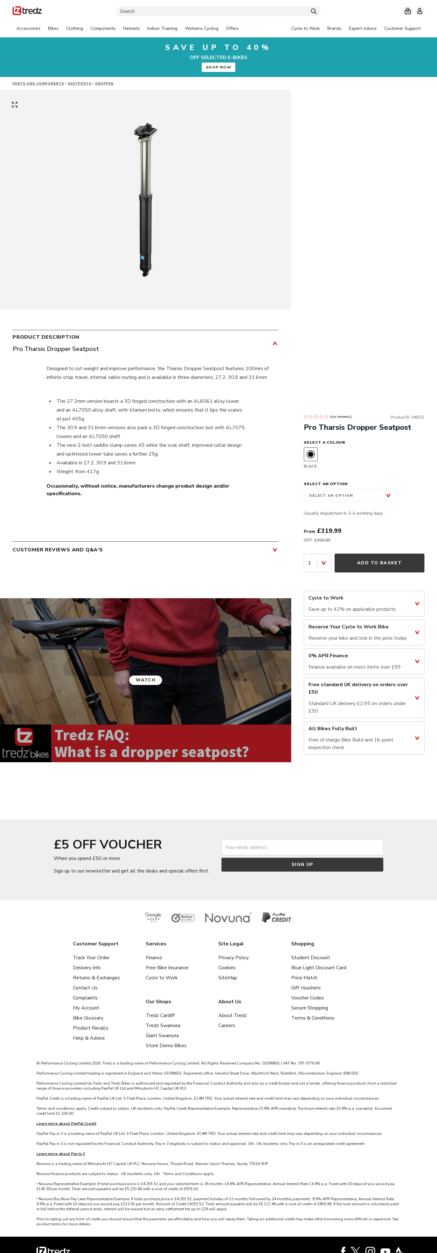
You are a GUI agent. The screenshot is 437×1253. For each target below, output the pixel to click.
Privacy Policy (233, 957)
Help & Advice (89, 1038)
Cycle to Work (162, 977)
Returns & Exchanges (96, 977)
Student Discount (310, 957)
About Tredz (232, 1015)
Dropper (104, 83)
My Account (86, 1007)
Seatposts (79, 83)
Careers (226, 1025)
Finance (154, 957)
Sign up (303, 864)
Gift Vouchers (306, 987)
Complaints (85, 997)
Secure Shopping (309, 1007)
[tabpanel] (127, 28)
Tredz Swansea (163, 1025)
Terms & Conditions (313, 1018)
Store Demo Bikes (166, 1045)
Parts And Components (38, 83)
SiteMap (227, 977)
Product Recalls (90, 1028)
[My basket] (407, 11)
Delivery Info (87, 967)
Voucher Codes (307, 997)
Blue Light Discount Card (318, 967)
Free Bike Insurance (167, 967)
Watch (146, 680)
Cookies (227, 967)
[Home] (27, 11)
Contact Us (85, 987)
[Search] (218, 11)
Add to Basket (379, 563)
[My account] (419, 11)
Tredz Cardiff (160, 1015)
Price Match (304, 977)
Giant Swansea (162, 1035)
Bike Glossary (88, 1018)
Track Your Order (91, 957)
